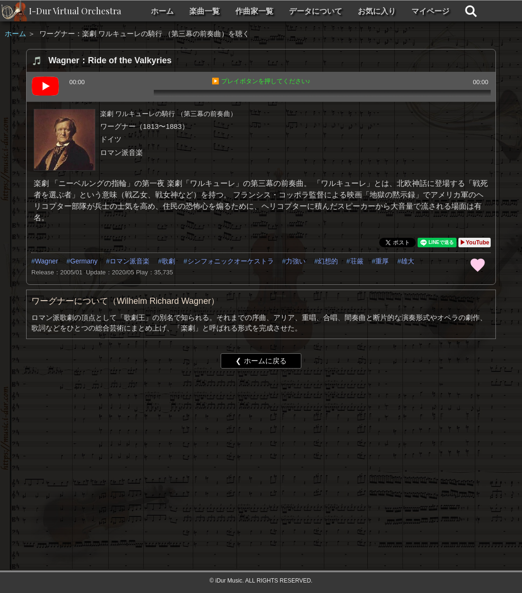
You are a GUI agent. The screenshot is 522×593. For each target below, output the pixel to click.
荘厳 (357, 261)
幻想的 (328, 261)
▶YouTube (474, 242)
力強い (296, 261)
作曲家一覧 (254, 11)
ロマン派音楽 (129, 261)
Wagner (46, 261)
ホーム (162, 11)
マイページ (430, 11)
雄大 (407, 261)
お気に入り (377, 11)
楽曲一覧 (204, 11)
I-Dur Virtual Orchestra (75, 11)
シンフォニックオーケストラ (230, 261)
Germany (84, 261)
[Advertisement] (245, 449)
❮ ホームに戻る (260, 361)
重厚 (382, 261)
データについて (315, 11)
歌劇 (168, 261)
